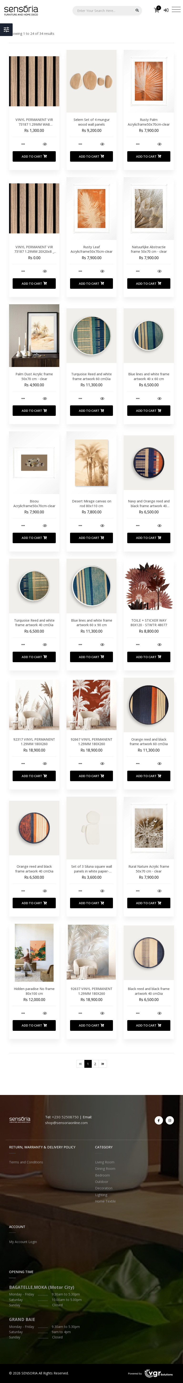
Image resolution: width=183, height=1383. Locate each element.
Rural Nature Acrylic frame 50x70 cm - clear (148, 868)
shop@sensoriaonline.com (66, 1122)
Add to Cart (34, 156)
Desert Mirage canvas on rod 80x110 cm (91, 503)
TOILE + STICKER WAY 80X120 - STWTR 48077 (149, 622)
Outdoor (101, 1181)
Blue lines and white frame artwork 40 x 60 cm (148, 376)
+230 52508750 (65, 1117)
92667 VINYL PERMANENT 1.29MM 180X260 (91, 741)
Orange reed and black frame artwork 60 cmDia (149, 741)
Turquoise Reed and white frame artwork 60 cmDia (91, 376)
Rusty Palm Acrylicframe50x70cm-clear (149, 122)
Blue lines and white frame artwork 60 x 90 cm (91, 622)
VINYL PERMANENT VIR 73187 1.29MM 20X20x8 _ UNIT (34, 251)
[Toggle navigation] (176, 9)
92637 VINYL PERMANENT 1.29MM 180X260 (91, 991)
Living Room (104, 1162)
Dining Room (105, 1168)
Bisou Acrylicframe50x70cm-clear (34, 503)
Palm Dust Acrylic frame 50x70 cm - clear (34, 376)
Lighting (101, 1194)
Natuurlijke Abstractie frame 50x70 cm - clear (149, 249)
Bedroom (102, 1175)
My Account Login (23, 1241)
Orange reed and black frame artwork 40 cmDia (34, 868)
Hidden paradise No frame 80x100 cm (34, 991)
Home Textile (105, 1201)
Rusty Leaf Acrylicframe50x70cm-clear (91, 249)
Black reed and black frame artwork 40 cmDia (149, 991)
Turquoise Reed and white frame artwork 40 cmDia (34, 622)
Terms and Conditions (26, 1162)
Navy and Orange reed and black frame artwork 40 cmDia (149, 506)
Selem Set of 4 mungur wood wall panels (92, 122)
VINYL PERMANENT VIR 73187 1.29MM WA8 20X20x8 (34, 124)
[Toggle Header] (6, 29)
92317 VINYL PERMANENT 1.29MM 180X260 (34, 741)
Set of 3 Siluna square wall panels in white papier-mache (91, 871)
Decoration (103, 1188)
